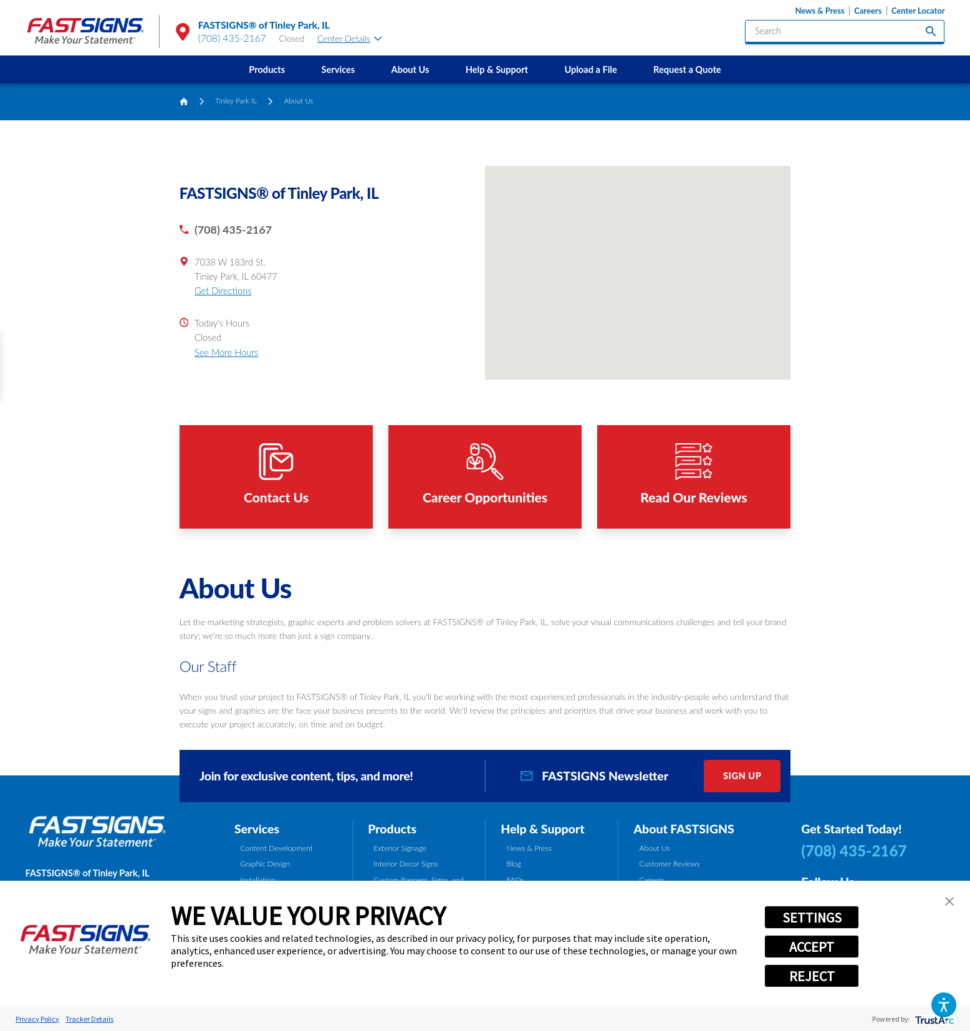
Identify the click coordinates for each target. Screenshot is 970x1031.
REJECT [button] (812, 976)
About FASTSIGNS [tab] (683, 829)
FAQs (515, 880)
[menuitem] (267, 69)
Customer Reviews (670, 863)
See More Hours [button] (226, 352)
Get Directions (222, 290)
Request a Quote (687, 69)
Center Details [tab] (349, 38)
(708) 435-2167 (232, 38)
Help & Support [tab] (542, 829)
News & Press (820, 10)
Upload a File (590, 69)
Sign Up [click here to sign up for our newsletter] (742, 775)
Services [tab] (256, 829)
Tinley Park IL (236, 101)
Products (267, 69)
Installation (258, 880)
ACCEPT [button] (811, 947)
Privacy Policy (37, 1019)
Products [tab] (392, 829)
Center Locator (918, 10)
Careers (867, 10)
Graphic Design (265, 863)
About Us (410, 69)
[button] (943, 1004)
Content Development (276, 848)
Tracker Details (89, 1019)
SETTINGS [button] (812, 917)
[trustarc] (933, 1019)
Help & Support (497, 69)
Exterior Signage (399, 848)
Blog (513, 863)
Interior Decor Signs (405, 863)
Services (338, 69)
